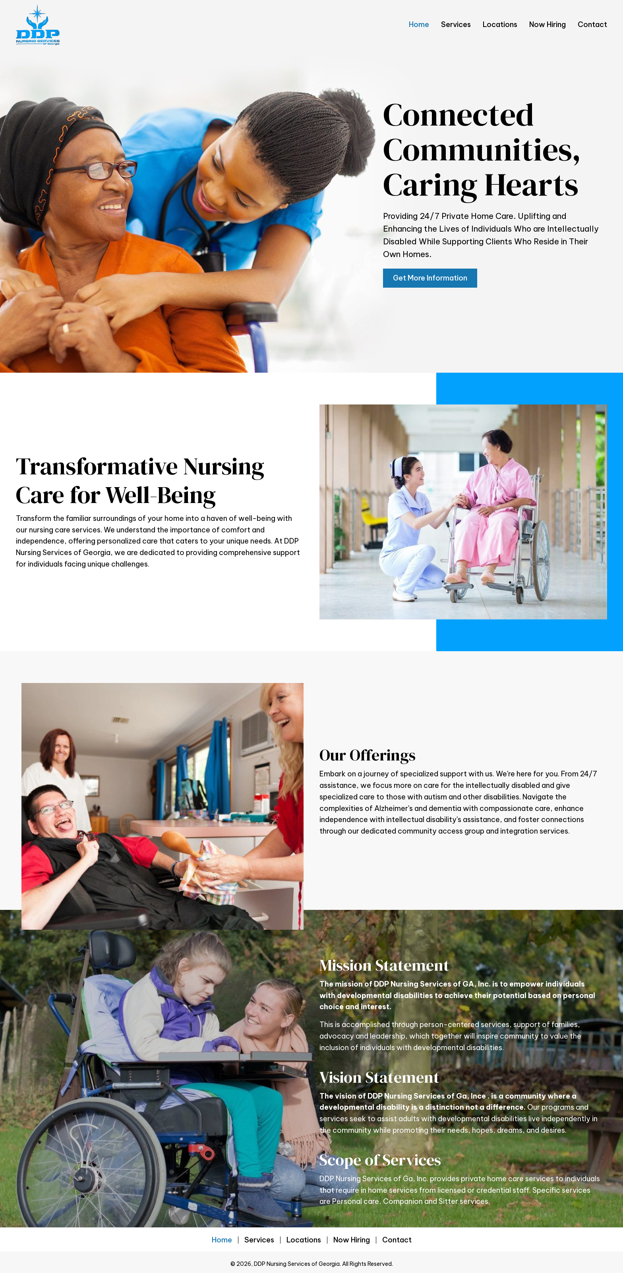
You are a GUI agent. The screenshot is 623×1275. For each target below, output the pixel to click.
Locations (303, 1240)
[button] (430, 278)
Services (259, 1240)
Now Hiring (351, 1240)
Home (222, 1240)
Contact (397, 1240)
